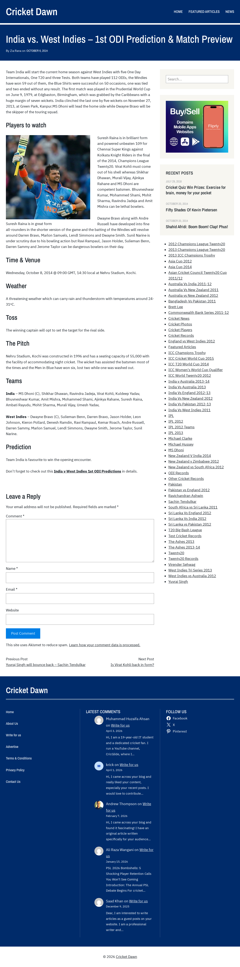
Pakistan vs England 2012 (189, 490)
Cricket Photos (180, 324)
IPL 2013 (175, 432)
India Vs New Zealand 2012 (190, 398)
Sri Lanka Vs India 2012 (187, 518)
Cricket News (178, 318)
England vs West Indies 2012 (191, 341)
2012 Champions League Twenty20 (196, 244)
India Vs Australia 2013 (187, 387)
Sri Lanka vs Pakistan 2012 (189, 524)
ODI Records (178, 473)
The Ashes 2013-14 (184, 547)
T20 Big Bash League (185, 530)
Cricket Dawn (32, 11)
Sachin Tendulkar (182, 501)
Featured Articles (182, 347)
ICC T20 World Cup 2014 (188, 364)
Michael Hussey (180, 444)
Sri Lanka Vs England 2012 (189, 513)
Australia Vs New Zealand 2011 (193, 290)
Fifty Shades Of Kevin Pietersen (191, 210)
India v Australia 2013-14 (188, 381)
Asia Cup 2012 (180, 261)
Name (12, 568)
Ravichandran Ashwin (185, 495)
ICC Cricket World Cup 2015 (191, 358)
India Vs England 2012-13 (189, 392)
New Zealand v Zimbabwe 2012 (193, 461)
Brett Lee (175, 307)
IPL (171, 415)
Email (11, 589)
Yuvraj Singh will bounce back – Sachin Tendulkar (46, 664)
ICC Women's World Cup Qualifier (195, 370)
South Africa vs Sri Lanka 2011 (192, 507)
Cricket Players (180, 330)
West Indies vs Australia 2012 (192, 576)
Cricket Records (181, 335)
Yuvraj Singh (178, 581)
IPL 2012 (175, 421)
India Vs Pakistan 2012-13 (189, 404)
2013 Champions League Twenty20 (196, 249)
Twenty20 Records (183, 558)
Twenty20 (176, 553)
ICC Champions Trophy (187, 352)
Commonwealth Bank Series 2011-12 (198, 312)
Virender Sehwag (181, 564)
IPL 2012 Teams (181, 427)
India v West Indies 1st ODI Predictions (87, 471)
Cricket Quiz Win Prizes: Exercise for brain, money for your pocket (196, 190)
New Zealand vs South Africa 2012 (196, 467)
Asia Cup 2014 (180, 267)
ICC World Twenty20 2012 (189, 375)
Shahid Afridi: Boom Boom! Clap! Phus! (197, 226)
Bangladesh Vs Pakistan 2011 (192, 301)
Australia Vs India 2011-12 (190, 284)
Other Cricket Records (186, 478)
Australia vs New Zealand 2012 (193, 295)
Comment (15, 516)
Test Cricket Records (184, 536)
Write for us (120, 725)
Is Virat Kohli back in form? (132, 664)
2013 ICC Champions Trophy (191, 255)
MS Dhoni (176, 450)
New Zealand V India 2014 (189, 455)
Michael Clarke (180, 438)
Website (12, 610)
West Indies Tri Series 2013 (190, 570)
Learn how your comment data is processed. (104, 645)
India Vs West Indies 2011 (189, 410)
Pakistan (175, 484)
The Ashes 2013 (181, 541)
